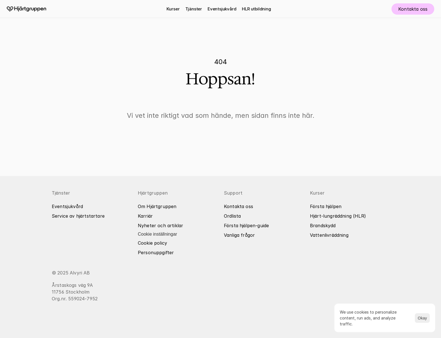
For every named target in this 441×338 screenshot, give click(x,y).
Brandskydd (323, 225)
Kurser (172, 9)
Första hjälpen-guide (246, 225)
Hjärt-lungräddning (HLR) (338, 216)
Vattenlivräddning (329, 235)
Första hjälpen (325, 206)
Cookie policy (152, 243)
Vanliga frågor (239, 235)
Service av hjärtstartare (78, 216)
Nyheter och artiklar (160, 225)
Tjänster (193, 9)
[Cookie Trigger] (157, 234)
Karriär (145, 216)
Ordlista (232, 216)
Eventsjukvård (222, 9)
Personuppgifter (156, 252)
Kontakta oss (238, 206)
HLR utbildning (256, 9)
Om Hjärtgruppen (157, 206)
